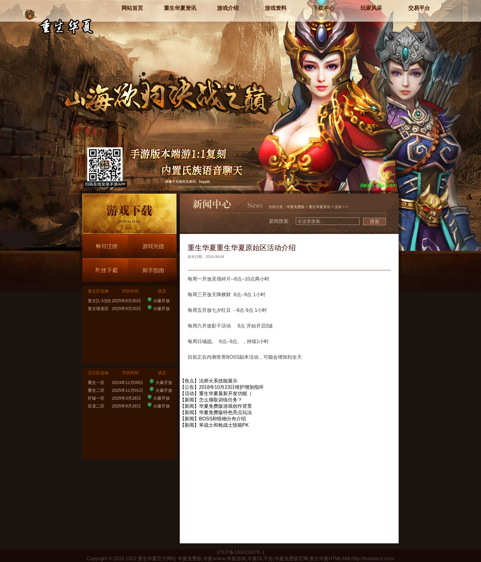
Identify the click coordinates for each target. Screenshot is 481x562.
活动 (338, 207)
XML (347, 558)
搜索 (374, 221)
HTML (335, 558)
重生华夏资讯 (319, 207)
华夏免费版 (295, 207)
